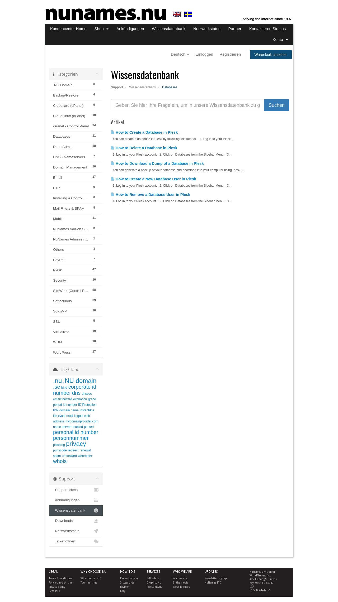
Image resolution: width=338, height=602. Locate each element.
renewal (85, 450)
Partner (234, 28)
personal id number (75, 432)
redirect (73, 450)
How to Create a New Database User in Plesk (153, 179)
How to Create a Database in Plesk (144, 132)
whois (60, 461)
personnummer (71, 438)
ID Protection (87, 405)
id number (70, 405)
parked (89, 427)
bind (64, 387)
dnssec (87, 394)
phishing (59, 445)
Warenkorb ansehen (271, 54)
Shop (102, 28)
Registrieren (230, 54)
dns (76, 393)
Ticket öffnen (76, 541)
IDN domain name (66, 410)
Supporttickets (76, 490)
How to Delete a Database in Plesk (144, 148)
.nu (57, 380)
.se (56, 387)
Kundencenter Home (68, 28)
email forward (62, 399)
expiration (80, 399)
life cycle (59, 416)
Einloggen (204, 54)
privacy (76, 443)
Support (117, 87)
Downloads (76, 521)
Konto (280, 39)
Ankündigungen (130, 28)
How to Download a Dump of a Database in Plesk (157, 163)
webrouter (85, 456)
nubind (78, 427)
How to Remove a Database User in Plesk (150, 194)
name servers (62, 427)
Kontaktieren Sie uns (267, 28)
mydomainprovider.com (81, 421)
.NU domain (80, 380)
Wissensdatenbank (168, 28)
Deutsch (180, 54)
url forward (69, 456)
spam (57, 456)
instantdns (87, 410)
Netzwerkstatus (206, 28)
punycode (60, 450)
